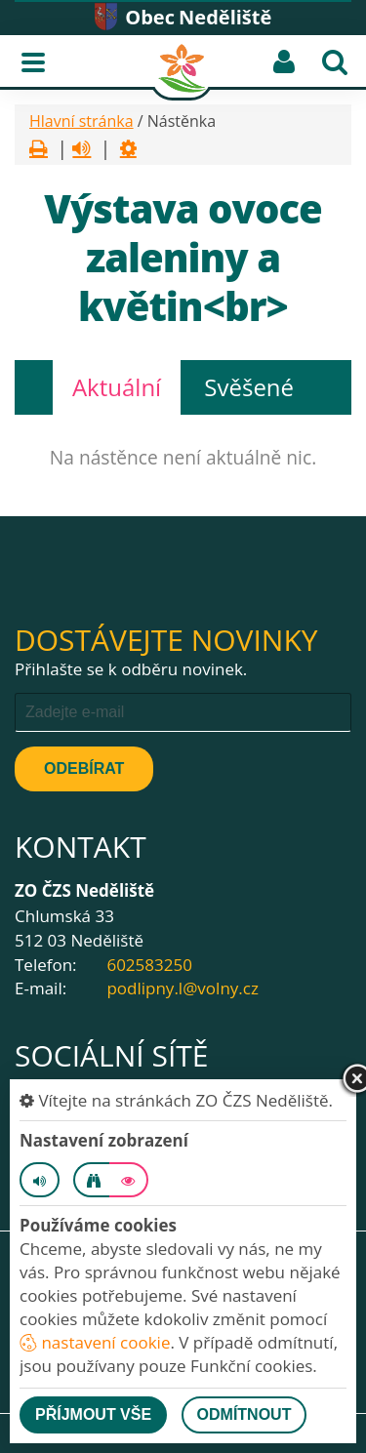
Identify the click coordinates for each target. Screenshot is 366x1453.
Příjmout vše (93, 1414)
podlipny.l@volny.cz (182, 988)
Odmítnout (244, 1414)
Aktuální (116, 387)
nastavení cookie (95, 1342)
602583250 (148, 964)
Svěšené (249, 387)
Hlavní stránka (81, 121)
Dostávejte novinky (166, 640)
